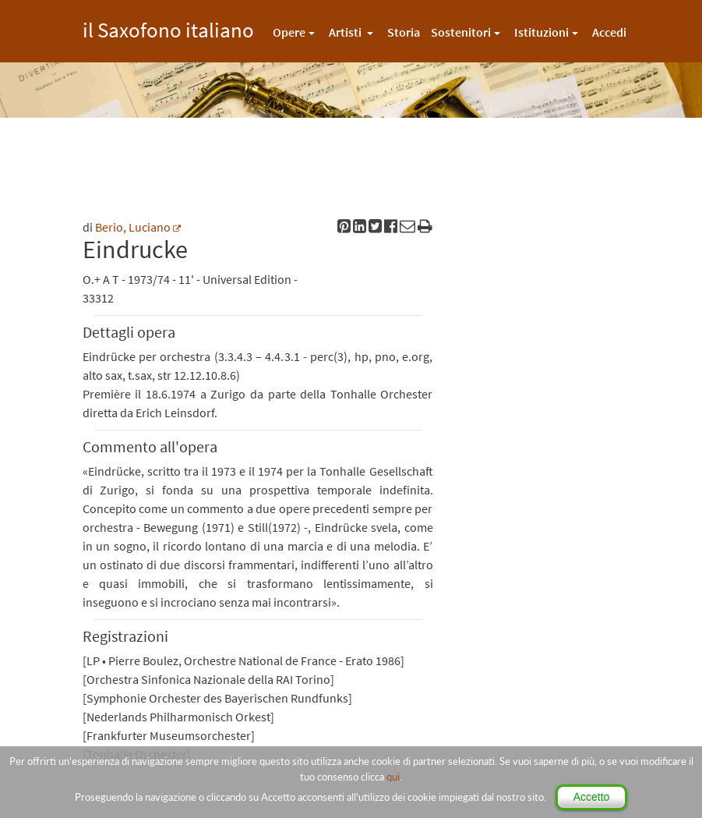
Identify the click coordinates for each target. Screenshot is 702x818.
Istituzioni (541, 32)
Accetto (591, 797)
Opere (289, 32)
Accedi (609, 32)
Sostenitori (461, 32)
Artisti (346, 32)
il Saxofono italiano (168, 27)
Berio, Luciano (133, 227)
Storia (403, 32)
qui (393, 776)
